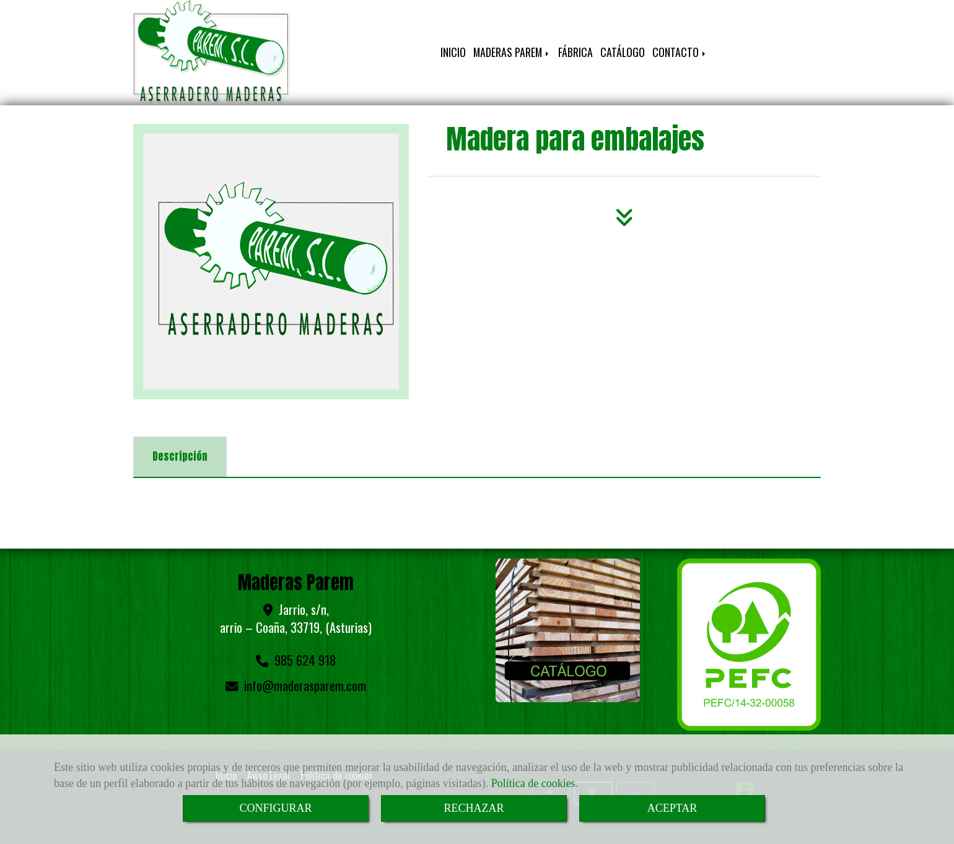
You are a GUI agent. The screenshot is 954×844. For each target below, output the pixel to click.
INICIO (453, 52)
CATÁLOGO (622, 52)
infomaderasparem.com (305, 685)
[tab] (180, 457)
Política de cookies (533, 783)
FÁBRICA (575, 52)
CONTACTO (679, 52)
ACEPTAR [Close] (672, 808)
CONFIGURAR (275, 808)
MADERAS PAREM (512, 52)
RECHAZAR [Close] (474, 808)
